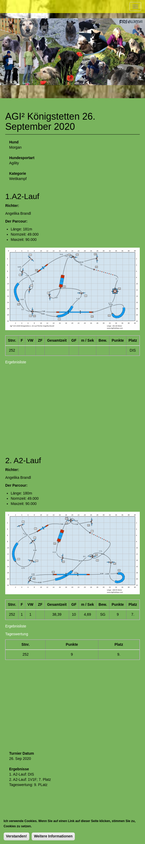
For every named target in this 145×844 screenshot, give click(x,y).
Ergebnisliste (15, 362)
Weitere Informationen (53, 836)
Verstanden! (16, 836)
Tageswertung (16, 634)
